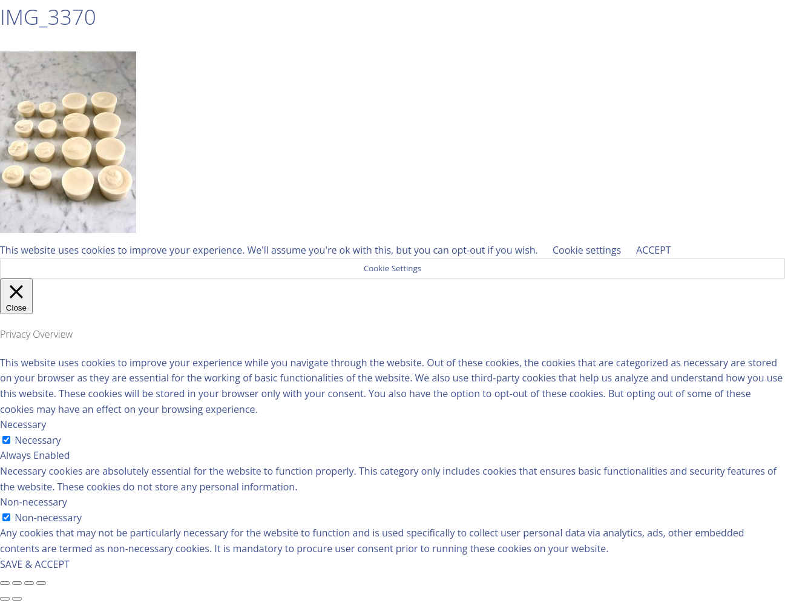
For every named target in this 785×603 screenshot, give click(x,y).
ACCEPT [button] (653, 250)
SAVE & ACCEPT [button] (35, 564)
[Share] (17, 583)
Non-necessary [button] (33, 502)
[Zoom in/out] (41, 583)
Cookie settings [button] (587, 250)
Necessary (38, 440)
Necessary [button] (23, 424)
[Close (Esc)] (5, 583)
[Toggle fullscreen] (29, 583)
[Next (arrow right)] (17, 599)
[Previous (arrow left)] (5, 599)
